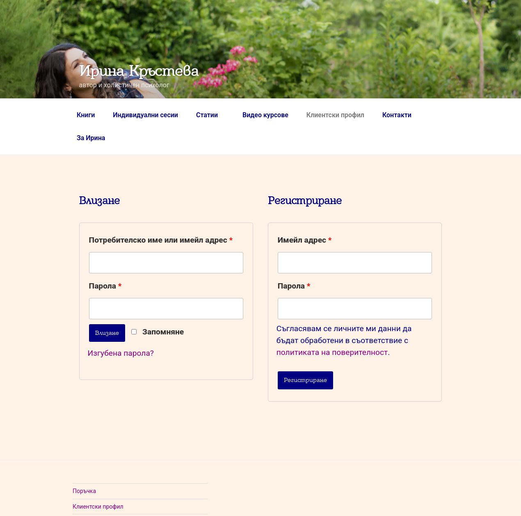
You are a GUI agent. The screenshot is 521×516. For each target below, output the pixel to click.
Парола (105, 286)
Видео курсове (265, 115)
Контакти (396, 115)
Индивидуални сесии (145, 115)
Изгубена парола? (121, 353)
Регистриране (305, 380)
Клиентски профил (335, 115)
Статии (211, 115)
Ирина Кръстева (139, 71)
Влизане (107, 332)
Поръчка (84, 491)
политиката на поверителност (332, 352)
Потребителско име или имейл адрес (161, 240)
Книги (86, 115)
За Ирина (91, 138)
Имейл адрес (305, 240)
